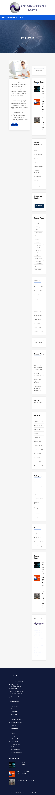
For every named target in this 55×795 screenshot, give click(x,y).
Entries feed (37, 538)
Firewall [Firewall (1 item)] (37, 236)
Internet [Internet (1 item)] (37, 239)
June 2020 (37, 323)
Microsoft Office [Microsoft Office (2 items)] (38, 246)
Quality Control (15, 747)
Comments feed (38, 542)
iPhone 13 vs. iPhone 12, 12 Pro (26, 780)
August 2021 (37, 295)
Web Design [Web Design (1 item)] (38, 269)
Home (20, 42)
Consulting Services (16, 719)
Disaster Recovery (15, 744)
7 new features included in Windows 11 (38, 388)
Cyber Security (38, 154)
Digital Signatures (15, 749)
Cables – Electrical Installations (19, 755)
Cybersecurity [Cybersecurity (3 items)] (38, 232)
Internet (36, 158)
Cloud (35, 150)
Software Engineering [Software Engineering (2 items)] (39, 262)
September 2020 (38, 315)
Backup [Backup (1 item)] (37, 226)
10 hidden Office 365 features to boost (28, 772)
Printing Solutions (15, 736)
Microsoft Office (38, 166)
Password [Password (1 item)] (37, 255)
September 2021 (38, 291)
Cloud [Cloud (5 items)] (36, 229)
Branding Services (15, 708)
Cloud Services (14, 711)
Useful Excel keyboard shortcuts (37, 380)
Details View (14, 125)
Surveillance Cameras (16, 752)
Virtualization (14, 741)
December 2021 (38, 287)
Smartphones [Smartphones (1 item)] (38, 258)
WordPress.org (38, 546)
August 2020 (37, 319)
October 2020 (38, 311)
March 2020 (37, 327)
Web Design (37, 186)
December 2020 (38, 303)
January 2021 (37, 299)
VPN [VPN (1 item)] (36, 266)
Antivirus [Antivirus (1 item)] (37, 223)
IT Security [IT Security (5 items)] (38, 242)
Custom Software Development (19, 717)
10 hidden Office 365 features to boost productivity (39, 367)
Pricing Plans (14, 725)
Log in (35, 534)
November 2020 (38, 307)
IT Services (14, 714)
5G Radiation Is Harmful (23, 763)
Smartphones (37, 176)
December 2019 (38, 331)
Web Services (14, 706)
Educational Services (16, 722)
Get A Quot (14, 123)
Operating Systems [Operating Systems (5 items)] (38, 251)
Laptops (36, 162)
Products (13, 733)
